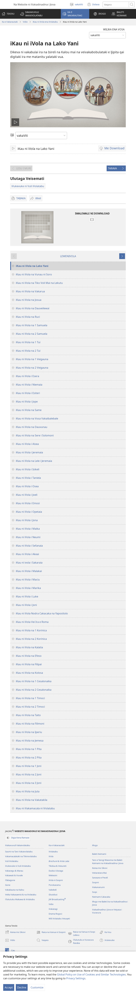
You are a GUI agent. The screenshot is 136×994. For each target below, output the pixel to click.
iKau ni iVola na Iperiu (29, 732)
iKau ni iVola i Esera (27, 376)
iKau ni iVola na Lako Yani (32, 266)
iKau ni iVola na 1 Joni (28, 766)
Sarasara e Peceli (100, 877)
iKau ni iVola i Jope (27, 401)
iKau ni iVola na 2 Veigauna (32, 367)
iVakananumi (98, 887)
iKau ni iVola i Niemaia (29, 384)
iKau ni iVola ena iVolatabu (45, 21)
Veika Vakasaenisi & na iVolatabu (20, 894)
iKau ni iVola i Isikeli (27, 469)
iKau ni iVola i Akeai (27, 554)
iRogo (95, 845)
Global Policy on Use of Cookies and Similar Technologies (91, 974)
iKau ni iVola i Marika (28, 588)
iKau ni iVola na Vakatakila (31, 800)
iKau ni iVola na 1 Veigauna (32, 359)
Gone (7, 885)
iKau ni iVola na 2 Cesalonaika (33, 689)
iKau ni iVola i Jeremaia (29, 452)
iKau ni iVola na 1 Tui (28, 342)
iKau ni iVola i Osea (27, 486)
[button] (38, 14)
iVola (51, 856)
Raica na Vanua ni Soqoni (51, 932)
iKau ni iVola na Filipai (29, 664)
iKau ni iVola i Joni (26, 605)
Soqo (94, 892)
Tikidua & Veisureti (57, 865)
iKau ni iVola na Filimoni (30, 723)
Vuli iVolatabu (11, 861)
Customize (37, 987)
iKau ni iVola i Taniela (28, 478)
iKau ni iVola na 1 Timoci (30, 698)
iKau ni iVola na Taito (28, 715)
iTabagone (10, 880)
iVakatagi (53, 908)
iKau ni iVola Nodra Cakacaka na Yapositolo (42, 613)
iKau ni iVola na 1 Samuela (31, 325)
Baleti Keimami (99, 853)
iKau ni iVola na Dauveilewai (32, 308)
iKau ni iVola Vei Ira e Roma (32, 622)
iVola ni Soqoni (56, 880)
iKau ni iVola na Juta (27, 791)
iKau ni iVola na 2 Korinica (31, 639)
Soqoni (95, 882)
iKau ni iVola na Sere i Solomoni (35, 435)
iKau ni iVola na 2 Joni (28, 774)
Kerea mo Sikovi (99, 868)
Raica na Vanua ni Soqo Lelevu (81, 933)
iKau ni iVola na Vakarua (30, 291)
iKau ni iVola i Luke (27, 596)
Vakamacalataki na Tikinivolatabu (21, 856)
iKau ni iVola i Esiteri (28, 393)
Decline (21, 987)
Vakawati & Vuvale (14, 875)
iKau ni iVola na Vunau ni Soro (34, 274)
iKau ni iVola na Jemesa (29, 740)
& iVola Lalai (59, 861)
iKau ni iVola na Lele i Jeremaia (34, 461)
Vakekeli (53, 889)
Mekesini (53, 875)
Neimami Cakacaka (101, 896)
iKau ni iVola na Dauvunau (31, 427)
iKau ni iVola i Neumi (28, 537)
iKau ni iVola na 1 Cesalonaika (33, 681)
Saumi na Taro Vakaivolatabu (19, 851)
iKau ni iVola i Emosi (28, 503)
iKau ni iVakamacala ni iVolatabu (35, 808)
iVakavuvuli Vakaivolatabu (17, 845)
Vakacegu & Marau (14, 870)
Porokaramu (55, 885)
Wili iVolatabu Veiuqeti (59, 918)
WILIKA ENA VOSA (114, 29)
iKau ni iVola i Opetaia (29, 511)
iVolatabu (53, 851)
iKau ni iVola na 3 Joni (28, 783)
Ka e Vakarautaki (10, 21)
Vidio (25, 21)
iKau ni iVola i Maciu (28, 579)
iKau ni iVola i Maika (28, 528)
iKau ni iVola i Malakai (29, 571)
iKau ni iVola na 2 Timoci (30, 706)
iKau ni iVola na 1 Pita (29, 749)
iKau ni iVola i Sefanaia (29, 545)
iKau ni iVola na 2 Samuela (31, 333)
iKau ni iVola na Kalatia (29, 647)
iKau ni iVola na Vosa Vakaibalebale (37, 418)
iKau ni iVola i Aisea (27, 444)
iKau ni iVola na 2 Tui (28, 350)
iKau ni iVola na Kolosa (29, 672)
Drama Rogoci (55, 913)
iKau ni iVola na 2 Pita (29, 757)
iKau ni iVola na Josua (28, 300)
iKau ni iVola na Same (29, 410)
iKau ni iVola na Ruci (28, 317)
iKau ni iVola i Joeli (26, 495)
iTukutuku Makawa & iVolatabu (20, 899)
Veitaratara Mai (99, 872)
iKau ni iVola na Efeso (29, 656)
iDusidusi (53, 894)
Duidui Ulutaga (56, 870)
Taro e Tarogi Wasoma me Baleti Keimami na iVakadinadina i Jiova (107, 862)
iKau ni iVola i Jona (27, 520)
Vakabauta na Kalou (14, 889)
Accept (9, 987)
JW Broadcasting (57, 899)
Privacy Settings (75, 978)
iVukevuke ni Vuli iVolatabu (18, 865)
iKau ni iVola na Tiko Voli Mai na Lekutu (39, 283)
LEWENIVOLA (68, 256)
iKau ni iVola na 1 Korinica (31, 630)
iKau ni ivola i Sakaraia (29, 562)
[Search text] (116, 5)
